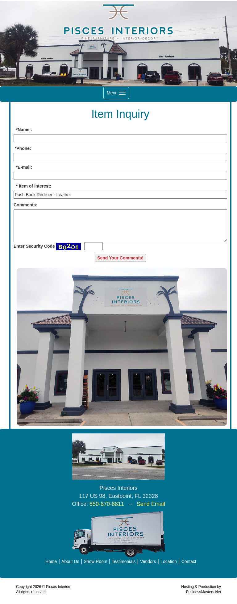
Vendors (148, 561)
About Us (70, 561)
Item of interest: (35, 186)
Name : (25, 129)
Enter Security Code (34, 246)
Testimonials (123, 561)
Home (51, 561)
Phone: (23, 148)
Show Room (95, 561)
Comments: (25, 204)
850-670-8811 (106, 504)
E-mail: (25, 167)
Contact (188, 561)
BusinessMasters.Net (203, 592)
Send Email (151, 504)
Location (168, 561)
